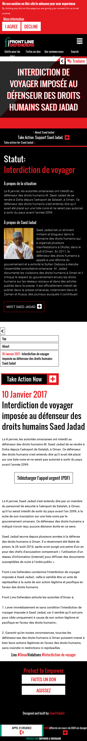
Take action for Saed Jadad (18, 142)
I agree (11, 26)
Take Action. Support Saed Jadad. (40, 137)
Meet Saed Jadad (20, 307)
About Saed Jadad (44, 132)
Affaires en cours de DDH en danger (65, 728)
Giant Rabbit (56, 713)
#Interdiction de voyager (59, 654)
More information (13, 19)
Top (4, 338)
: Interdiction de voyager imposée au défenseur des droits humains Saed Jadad (27, 359)
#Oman (22, 654)
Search (75, 51)
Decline (31, 26)
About (5, 346)
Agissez (43, 690)
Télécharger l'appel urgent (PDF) (43, 478)
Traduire (79, 61)
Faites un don (33, 51)
